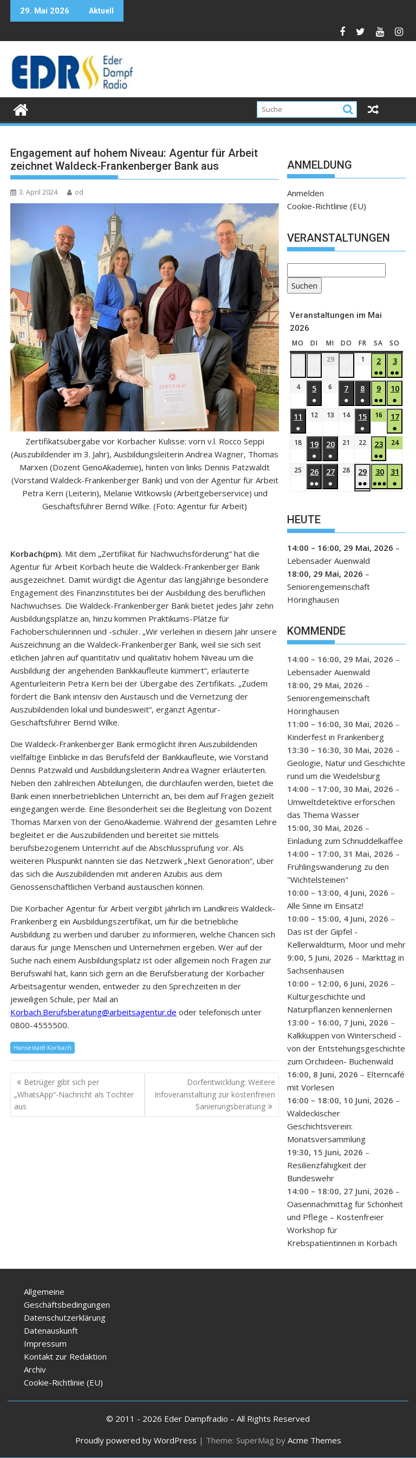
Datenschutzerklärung (65, 1317)
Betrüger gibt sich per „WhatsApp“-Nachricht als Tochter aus (74, 1094)
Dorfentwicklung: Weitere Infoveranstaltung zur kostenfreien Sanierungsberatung (214, 1094)
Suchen (302, 286)
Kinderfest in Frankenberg (335, 736)
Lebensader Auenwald (328, 560)
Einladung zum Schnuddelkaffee (345, 840)
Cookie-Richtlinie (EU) (326, 206)
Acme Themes (314, 1440)
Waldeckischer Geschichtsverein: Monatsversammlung (326, 1126)
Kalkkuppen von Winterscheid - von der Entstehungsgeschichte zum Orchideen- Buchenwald (346, 1048)
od (75, 192)
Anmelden (305, 193)
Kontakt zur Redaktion (65, 1356)
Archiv (35, 1369)
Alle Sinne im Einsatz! (325, 905)
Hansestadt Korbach (43, 1047)
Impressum (45, 1343)
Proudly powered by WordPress (136, 1440)
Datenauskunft (51, 1330)
